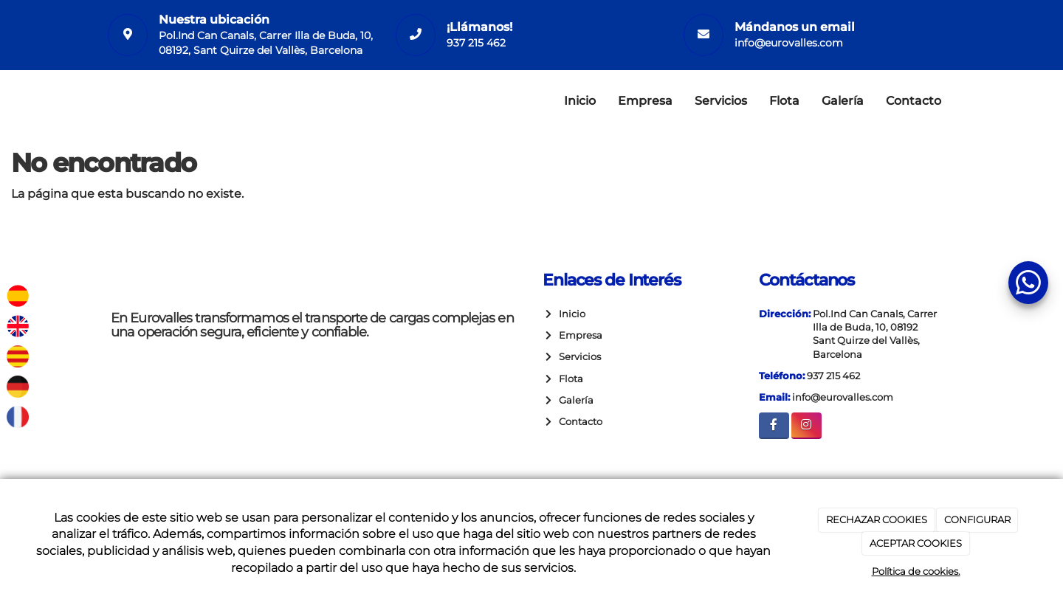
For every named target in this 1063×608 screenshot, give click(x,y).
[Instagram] (806, 425)
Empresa (645, 101)
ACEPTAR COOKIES (916, 543)
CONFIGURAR (977, 519)
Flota (784, 101)
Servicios (721, 101)
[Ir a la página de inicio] (96, 101)
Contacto (913, 101)
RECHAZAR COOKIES (876, 519)
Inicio (580, 101)
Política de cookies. (916, 571)
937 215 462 (476, 43)
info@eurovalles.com (789, 43)
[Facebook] (774, 425)
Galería (843, 101)
